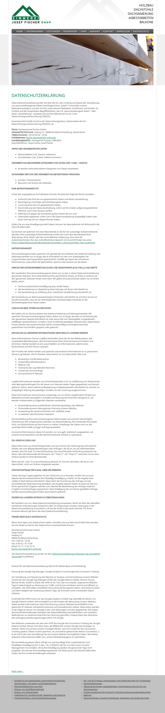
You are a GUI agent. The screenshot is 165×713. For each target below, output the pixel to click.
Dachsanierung (140, 14)
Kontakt (108, 31)
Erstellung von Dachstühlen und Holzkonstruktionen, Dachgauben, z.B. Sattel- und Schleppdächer (39, 682)
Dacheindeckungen (93, 683)
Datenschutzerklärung (38, 95)
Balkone (146, 22)
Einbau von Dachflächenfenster (29, 689)
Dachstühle (143, 9)
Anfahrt (95, 31)
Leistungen (53, 31)
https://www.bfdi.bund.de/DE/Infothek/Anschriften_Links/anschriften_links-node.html (53, 242)
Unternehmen (34, 31)
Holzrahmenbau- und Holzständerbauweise (35, 698)
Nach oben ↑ (18, 671)
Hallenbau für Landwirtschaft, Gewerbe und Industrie (39, 695)
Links (83, 31)
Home (19, 31)
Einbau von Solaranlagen (26, 692)
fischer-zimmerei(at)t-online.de (41, 137)
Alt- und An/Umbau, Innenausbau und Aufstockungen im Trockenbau (117, 680)
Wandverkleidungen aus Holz (28, 686)
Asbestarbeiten (141, 18)
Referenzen (70, 31)
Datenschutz (141, 31)
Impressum (123, 31)
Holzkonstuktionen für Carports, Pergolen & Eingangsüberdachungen (117, 692)
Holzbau (146, 5)
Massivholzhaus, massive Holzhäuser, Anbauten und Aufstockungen (116, 698)
